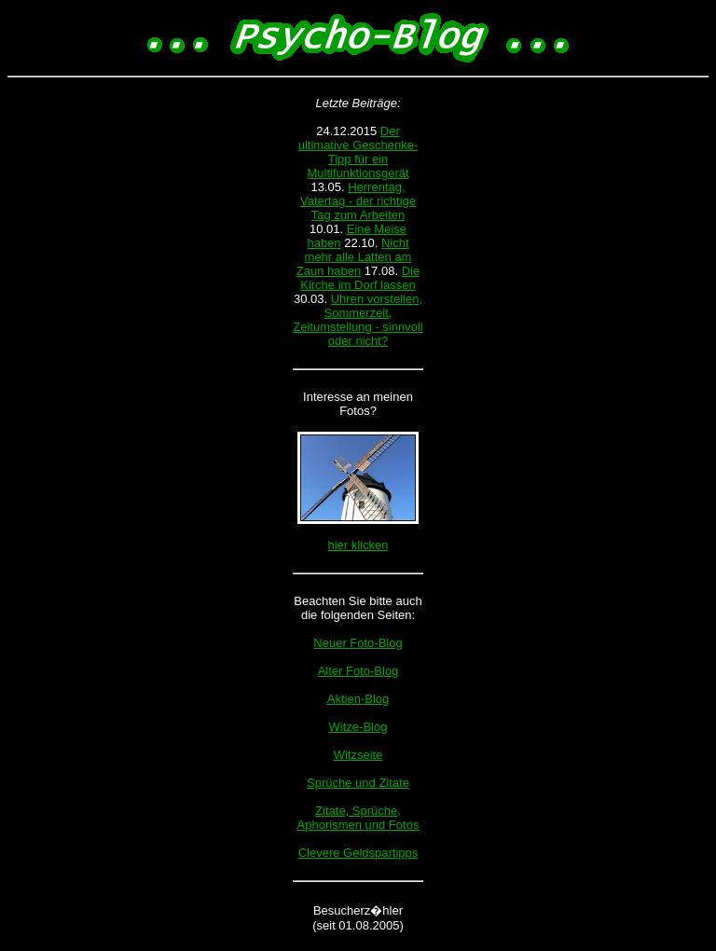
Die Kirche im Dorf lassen (360, 278)
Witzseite (358, 755)
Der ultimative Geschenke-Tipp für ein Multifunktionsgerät (358, 152)
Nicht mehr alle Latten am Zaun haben (354, 257)
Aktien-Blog (358, 699)
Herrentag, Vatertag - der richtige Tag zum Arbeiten (358, 201)
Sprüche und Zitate (358, 783)
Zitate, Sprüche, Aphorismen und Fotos (358, 818)
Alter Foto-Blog (358, 671)
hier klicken (357, 545)
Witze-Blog (358, 727)
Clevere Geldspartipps (358, 853)
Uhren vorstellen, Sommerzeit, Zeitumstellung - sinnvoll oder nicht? (357, 320)
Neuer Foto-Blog (357, 643)
